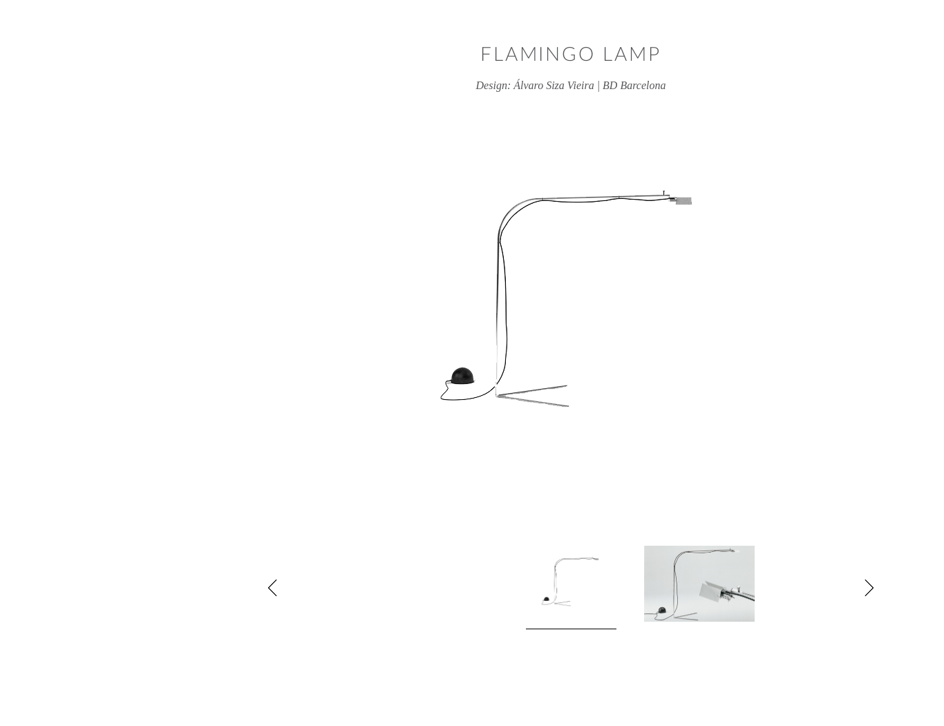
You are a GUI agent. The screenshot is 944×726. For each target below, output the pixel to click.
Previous (174, 588)
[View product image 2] (600, 584)
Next (770, 588)
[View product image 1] (472, 587)
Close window (891, 52)
